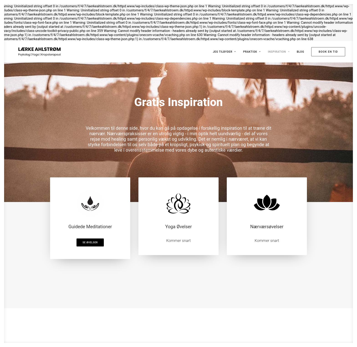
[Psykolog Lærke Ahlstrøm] (33, 51)
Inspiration (278, 51)
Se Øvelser (90, 242)
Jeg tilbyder (224, 51)
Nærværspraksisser (127, 133)
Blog (300, 51)
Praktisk (252, 51)
